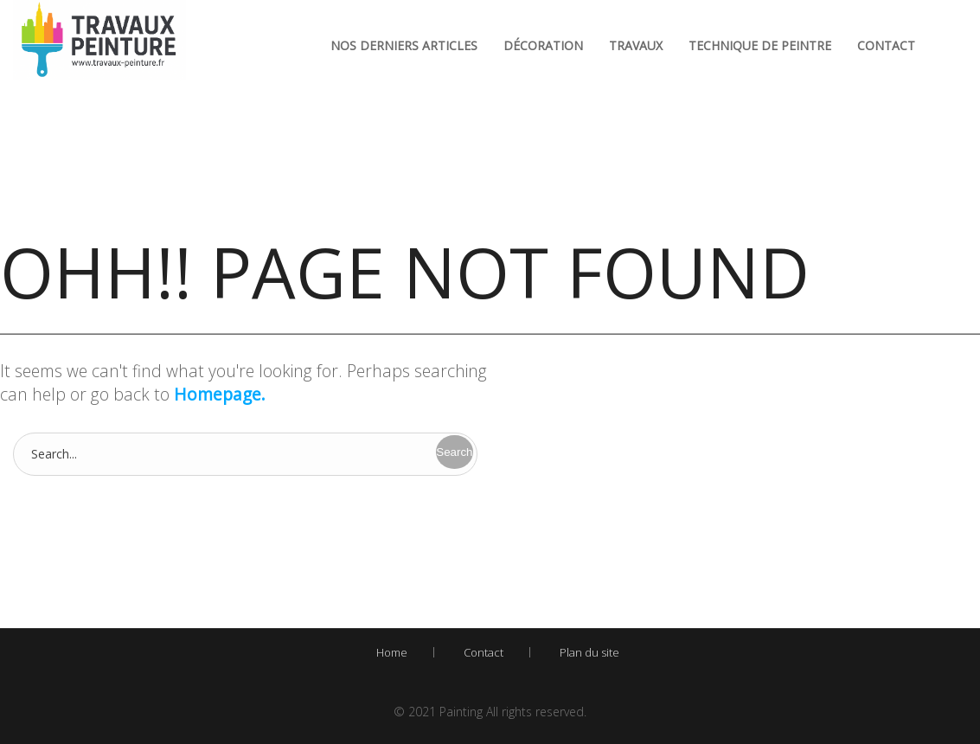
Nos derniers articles (403, 45)
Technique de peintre (760, 45)
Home (391, 652)
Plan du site (589, 652)
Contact (886, 45)
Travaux (636, 45)
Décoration (543, 45)
